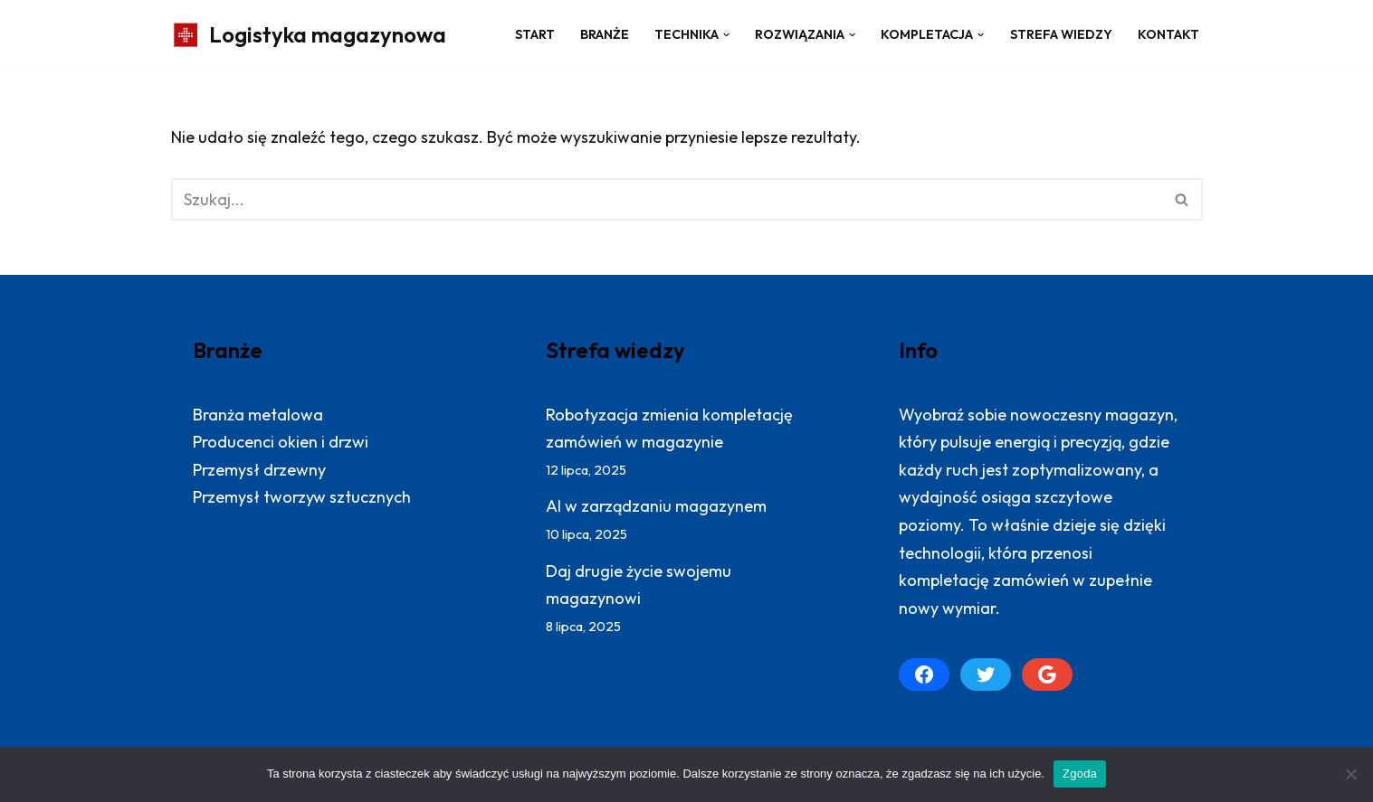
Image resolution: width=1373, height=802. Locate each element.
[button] (726, 35)
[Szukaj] (666, 199)
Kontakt (1168, 34)
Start (535, 34)
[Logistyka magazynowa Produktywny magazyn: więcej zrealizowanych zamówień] (308, 34)
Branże (604, 34)
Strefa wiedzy (1061, 34)
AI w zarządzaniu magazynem (656, 505)
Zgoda (1080, 773)
